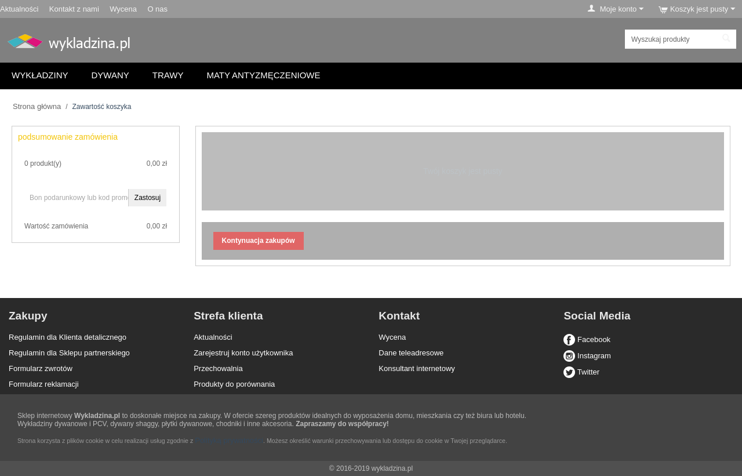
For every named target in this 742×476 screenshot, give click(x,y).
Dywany (110, 75)
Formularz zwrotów (40, 368)
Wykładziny (40, 75)
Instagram (586, 355)
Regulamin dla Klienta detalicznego (67, 337)
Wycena (123, 9)
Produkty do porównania (234, 384)
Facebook (586, 339)
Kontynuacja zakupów (258, 241)
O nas (157, 9)
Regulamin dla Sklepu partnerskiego (69, 352)
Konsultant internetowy (417, 368)
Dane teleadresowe (411, 352)
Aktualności (19, 9)
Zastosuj (147, 198)
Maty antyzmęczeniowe (263, 75)
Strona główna (37, 106)
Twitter (581, 372)
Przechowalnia (218, 368)
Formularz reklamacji (44, 384)
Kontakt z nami (74, 9)
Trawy (168, 75)
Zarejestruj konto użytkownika (243, 352)
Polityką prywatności (229, 440)
